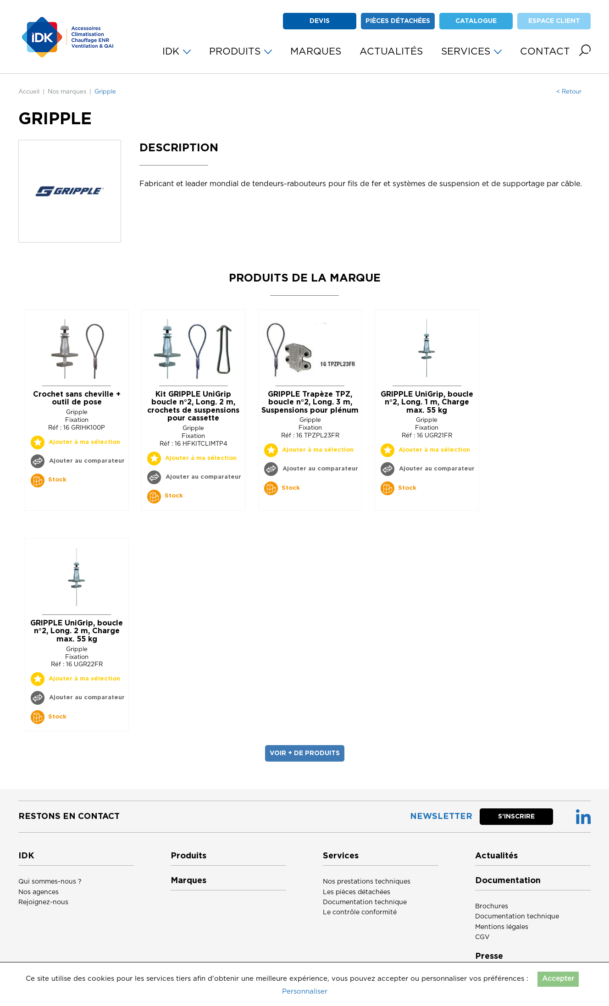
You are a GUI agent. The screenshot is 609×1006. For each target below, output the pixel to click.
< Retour (568, 92)
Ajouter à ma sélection (84, 442)
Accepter (558, 978)
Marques (188, 881)
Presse (489, 956)
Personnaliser (304, 991)
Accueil (28, 92)
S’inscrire (516, 816)
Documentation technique (365, 902)
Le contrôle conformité (360, 912)
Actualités (496, 856)
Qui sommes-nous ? (50, 882)
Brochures (491, 906)
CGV (482, 937)
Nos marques (67, 92)
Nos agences (38, 892)
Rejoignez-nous (43, 902)
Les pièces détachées (356, 892)
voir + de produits (305, 753)
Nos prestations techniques (366, 882)
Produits (188, 856)
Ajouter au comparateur (86, 461)
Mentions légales (501, 927)
